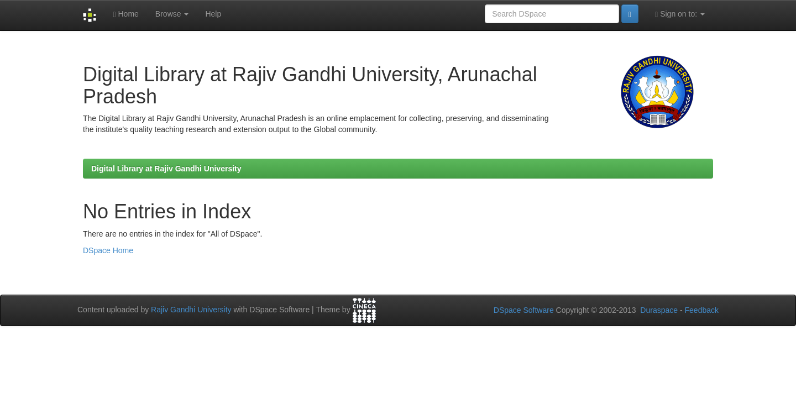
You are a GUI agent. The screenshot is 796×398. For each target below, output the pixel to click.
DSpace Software (524, 310)
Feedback (702, 310)
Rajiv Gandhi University (191, 309)
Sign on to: (680, 14)
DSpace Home (108, 250)
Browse (172, 13)
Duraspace (659, 310)
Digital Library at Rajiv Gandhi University (166, 168)
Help (213, 13)
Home (125, 14)
